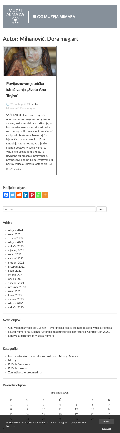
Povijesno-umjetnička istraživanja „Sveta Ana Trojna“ (26, 89)
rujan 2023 (14, 234)
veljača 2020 (16, 307)
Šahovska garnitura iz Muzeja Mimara (31, 335)
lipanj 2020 (14, 295)
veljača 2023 (16, 246)
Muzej (12, 360)
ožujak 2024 (15, 230)
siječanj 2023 (16, 250)
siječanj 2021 (16, 283)
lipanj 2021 (14, 270)
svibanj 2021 (16, 274)
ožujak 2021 (15, 278)
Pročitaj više (13, 169)
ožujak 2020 (15, 303)
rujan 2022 (14, 254)
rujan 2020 (14, 291)
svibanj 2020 (16, 299)
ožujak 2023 (15, 242)
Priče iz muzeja (17, 368)
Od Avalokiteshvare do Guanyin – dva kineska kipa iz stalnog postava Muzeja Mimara (60, 327)
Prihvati (106, 421)
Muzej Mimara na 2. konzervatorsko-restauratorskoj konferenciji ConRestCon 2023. (59, 331)
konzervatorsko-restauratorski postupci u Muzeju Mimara (43, 356)
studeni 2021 (16, 262)
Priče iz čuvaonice (19, 364)
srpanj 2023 (15, 238)
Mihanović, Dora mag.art (21, 108)
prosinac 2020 (17, 287)
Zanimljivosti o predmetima (25, 372)
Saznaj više (106, 428)
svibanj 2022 (16, 258)
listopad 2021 (16, 266)
